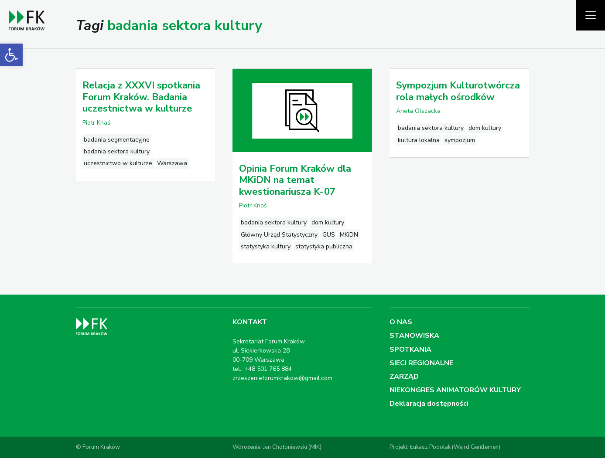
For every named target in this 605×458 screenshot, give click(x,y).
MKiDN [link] (349, 235)
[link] (11, 55)
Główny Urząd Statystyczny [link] (279, 235)
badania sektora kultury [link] (117, 151)
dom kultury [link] (327, 222)
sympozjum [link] (459, 140)
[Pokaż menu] (590, 15)
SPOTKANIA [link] (410, 349)
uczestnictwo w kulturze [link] (118, 163)
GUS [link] (328, 235)
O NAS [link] (401, 322)
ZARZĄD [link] (404, 376)
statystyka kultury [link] (266, 246)
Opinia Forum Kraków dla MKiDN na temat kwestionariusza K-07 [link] (295, 180)
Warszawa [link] (172, 163)
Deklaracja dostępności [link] (429, 403)
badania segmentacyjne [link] (117, 140)
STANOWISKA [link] (414, 335)
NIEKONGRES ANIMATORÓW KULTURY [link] (455, 390)
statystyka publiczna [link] (323, 246)
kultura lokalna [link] (419, 140)
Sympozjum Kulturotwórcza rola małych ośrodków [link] (458, 91)
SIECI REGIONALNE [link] (421, 363)
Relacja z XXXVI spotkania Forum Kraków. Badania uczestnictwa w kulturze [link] (141, 97)
